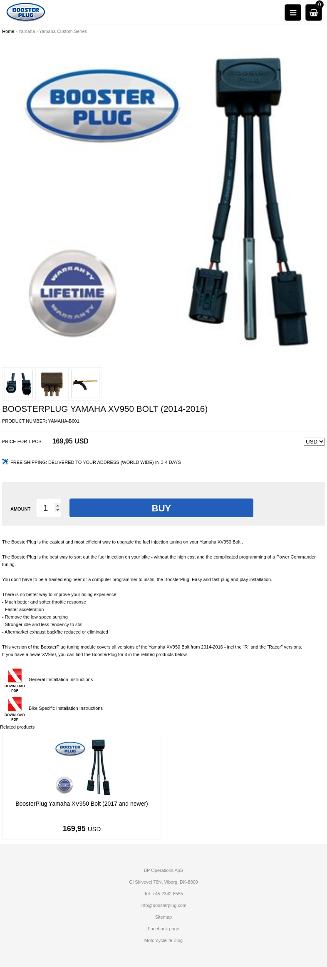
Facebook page (163, 928)
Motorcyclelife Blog (163, 940)
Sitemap (163, 916)
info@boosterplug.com (163, 905)
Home (8, 31)
